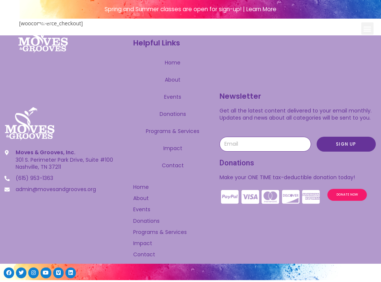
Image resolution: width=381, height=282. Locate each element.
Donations (173, 114)
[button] (367, 28)
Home (172, 62)
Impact (172, 148)
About (172, 79)
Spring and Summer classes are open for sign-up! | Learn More (190, 9)
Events (172, 97)
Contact (173, 165)
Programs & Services (172, 131)
